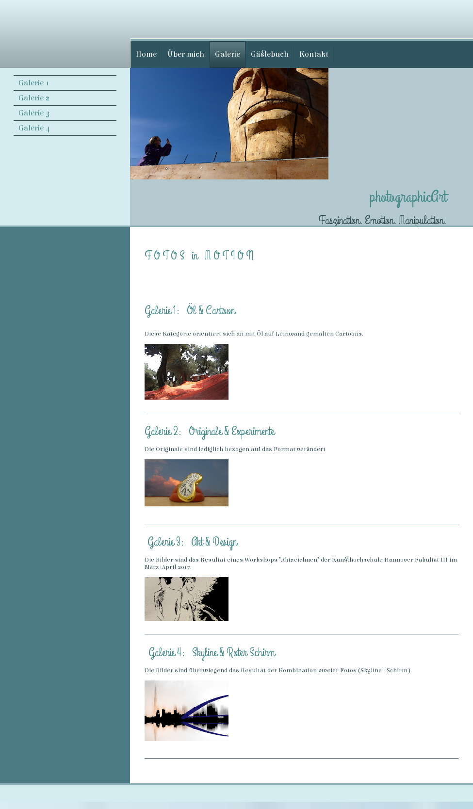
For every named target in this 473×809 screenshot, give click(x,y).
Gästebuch (270, 54)
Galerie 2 (33, 98)
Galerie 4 (34, 128)
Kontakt (313, 54)
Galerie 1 (33, 83)
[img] (65, 33)
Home (146, 54)
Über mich (185, 54)
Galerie (227, 54)
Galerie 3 (33, 113)
